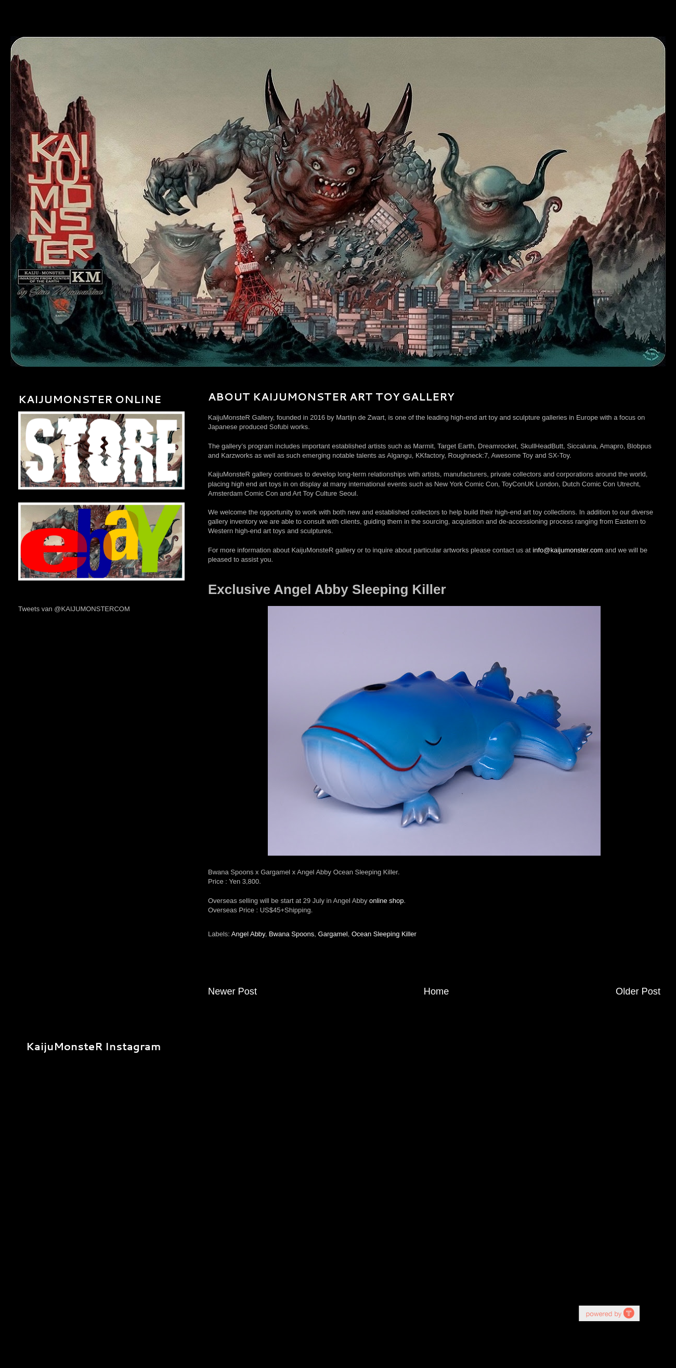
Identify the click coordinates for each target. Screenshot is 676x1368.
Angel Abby (248, 934)
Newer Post (232, 991)
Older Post (638, 991)
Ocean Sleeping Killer (384, 934)
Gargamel (333, 934)
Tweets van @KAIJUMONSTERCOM (74, 609)
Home (436, 991)
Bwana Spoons (291, 934)
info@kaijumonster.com (567, 550)
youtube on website (609, 1313)
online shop (386, 901)
